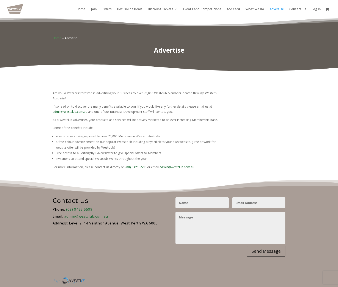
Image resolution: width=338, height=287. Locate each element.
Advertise (277, 9)
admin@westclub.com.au (70, 112)
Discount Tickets (160, 9)
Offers (106, 9)
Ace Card (233, 9)
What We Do (255, 9)
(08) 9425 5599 (135, 167)
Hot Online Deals (129, 9)
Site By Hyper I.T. (69, 280)
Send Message (266, 251)
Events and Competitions (202, 9)
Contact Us (297, 9)
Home (81, 9)
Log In (316, 9)
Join (94, 9)
